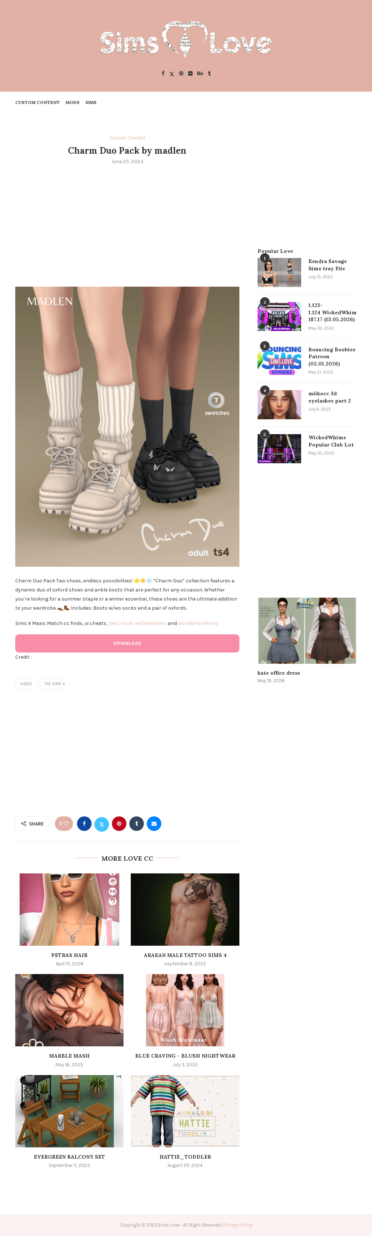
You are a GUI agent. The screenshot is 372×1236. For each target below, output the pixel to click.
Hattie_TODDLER (185, 1157)
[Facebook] (163, 74)
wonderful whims (198, 623)
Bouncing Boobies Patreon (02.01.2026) (331, 356)
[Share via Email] (154, 823)
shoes (26, 684)
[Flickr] (190, 74)
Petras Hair (69, 955)
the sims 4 (54, 684)
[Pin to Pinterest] (119, 823)
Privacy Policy (238, 1225)
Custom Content (37, 102)
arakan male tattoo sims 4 (185, 955)
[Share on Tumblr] (136, 823)
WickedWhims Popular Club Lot (331, 441)
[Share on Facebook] (84, 823)
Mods (73, 102)
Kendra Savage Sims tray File (327, 265)
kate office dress (279, 673)
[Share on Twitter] (101, 823)
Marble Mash (69, 1056)
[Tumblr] (209, 74)
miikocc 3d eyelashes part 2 (329, 397)
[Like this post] (66, 823)
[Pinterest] (181, 74)
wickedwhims (151, 623)
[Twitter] (171, 74)
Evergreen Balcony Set (69, 1157)
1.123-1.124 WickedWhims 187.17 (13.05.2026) (332, 312)
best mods (121, 623)
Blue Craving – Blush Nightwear (185, 1056)
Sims (91, 102)
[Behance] (200, 74)
